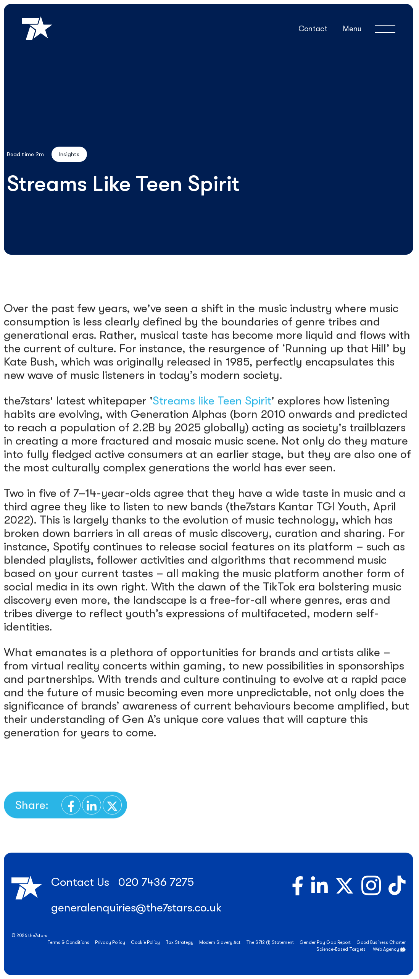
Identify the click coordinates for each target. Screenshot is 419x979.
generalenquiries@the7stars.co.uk (136, 907)
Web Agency (386, 949)
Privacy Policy (110, 942)
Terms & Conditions (68, 942)
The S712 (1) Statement (270, 942)
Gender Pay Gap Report (325, 942)
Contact (312, 28)
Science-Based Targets (341, 949)
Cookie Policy (145, 942)
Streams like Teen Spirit (212, 419)
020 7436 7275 (156, 882)
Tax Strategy (179, 942)
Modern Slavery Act (219, 942)
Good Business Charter (381, 942)
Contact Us (80, 882)
